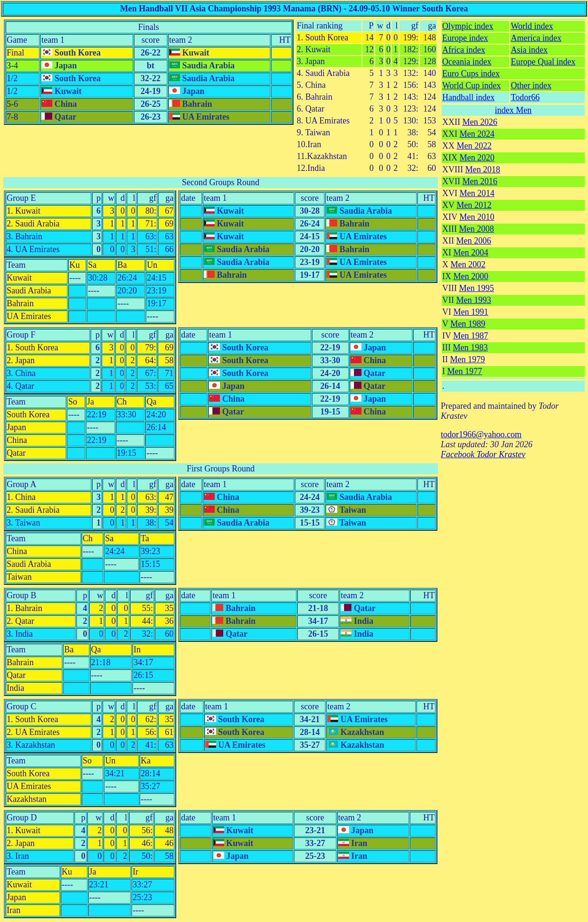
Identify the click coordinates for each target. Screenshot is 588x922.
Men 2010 (476, 217)
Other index (531, 85)
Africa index (463, 50)
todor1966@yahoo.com (481, 434)
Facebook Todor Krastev (483, 454)
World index (532, 26)
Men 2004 (471, 252)
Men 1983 (470, 347)
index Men (513, 110)
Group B (22, 595)
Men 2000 (471, 276)
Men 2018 (482, 169)
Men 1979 (467, 359)
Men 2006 (474, 240)
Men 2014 (477, 193)
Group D (22, 817)
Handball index (468, 97)
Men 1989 (467, 324)
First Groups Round (221, 468)
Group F (21, 334)
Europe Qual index (543, 61)
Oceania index (466, 61)
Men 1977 (465, 371)
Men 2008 (476, 229)
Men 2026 (480, 122)
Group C (22, 706)
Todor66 (525, 97)
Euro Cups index (471, 73)
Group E (21, 198)
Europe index (465, 38)
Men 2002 (468, 264)
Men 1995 (476, 288)
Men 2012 (474, 205)
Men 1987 (470, 335)
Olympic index (467, 26)
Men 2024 (477, 134)
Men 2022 (474, 146)
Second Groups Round (220, 182)
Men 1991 (471, 312)
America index (536, 38)
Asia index (529, 50)
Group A (22, 484)
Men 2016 (480, 181)
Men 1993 (474, 300)
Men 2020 (477, 157)
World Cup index (471, 85)
